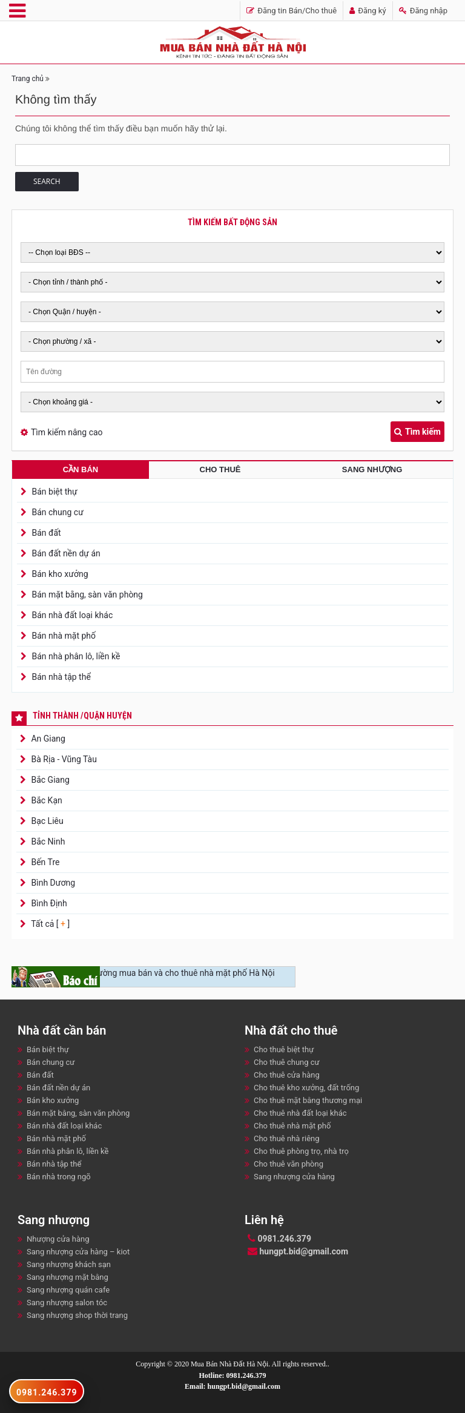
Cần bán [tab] (81, 469)
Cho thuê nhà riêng (287, 1138)
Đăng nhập (423, 10)
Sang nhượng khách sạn (69, 1264)
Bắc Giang (49, 780)
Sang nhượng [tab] (372, 469)
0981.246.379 (279, 1238)
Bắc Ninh (47, 841)
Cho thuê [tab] (220, 469)
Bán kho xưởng (59, 574)
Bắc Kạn (45, 800)
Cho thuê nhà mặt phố (292, 1125)
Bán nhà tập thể (60, 677)
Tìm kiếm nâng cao (67, 432)
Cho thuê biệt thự (284, 1049)
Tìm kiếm (417, 431)
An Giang (47, 738)
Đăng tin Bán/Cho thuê (291, 10)
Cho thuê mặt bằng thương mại (308, 1100)
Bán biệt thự (54, 491)
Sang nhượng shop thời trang (77, 1315)
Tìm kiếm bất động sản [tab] (232, 222)
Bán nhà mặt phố (63, 636)
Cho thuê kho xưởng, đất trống (306, 1087)
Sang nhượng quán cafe (68, 1289)
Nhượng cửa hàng (58, 1238)
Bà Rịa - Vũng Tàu (63, 759)
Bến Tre (44, 862)
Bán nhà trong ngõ (59, 1176)
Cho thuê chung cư (287, 1062)
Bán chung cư (57, 512)
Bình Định (48, 903)
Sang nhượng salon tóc (67, 1302)
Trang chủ (28, 78)
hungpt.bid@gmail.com (298, 1251)
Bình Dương (52, 883)
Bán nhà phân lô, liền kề (75, 656)
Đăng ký (367, 10)
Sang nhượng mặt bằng (67, 1277)
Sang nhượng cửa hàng (294, 1176)
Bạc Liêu (46, 821)
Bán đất (46, 533)
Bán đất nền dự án (65, 553)
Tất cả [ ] (49, 924)
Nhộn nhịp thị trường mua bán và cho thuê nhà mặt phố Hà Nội (157, 973)
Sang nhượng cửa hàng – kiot (78, 1251)
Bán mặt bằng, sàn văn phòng (86, 594)
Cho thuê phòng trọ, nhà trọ (301, 1151)
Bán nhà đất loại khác (72, 615)
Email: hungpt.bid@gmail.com (232, 1386)
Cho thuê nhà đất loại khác (300, 1113)
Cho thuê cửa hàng (287, 1074)
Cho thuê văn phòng (288, 1163)
